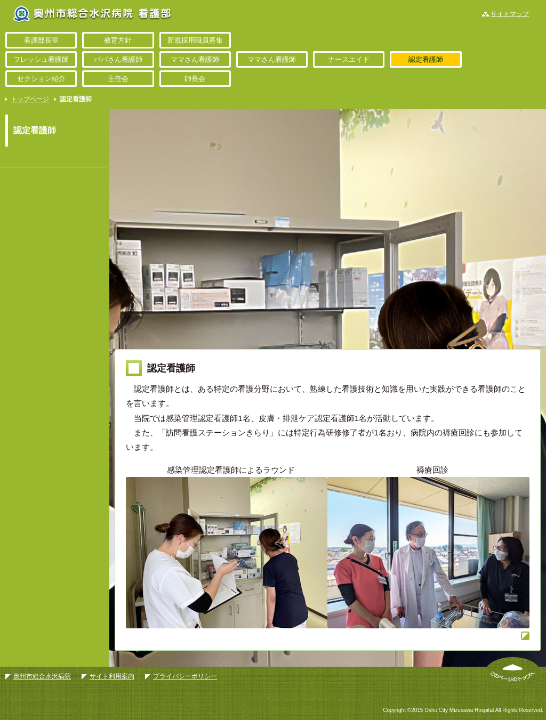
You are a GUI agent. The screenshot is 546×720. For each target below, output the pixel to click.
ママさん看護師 (195, 59)
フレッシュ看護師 (41, 59)
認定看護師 (425, 59)
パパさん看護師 (118, 59)
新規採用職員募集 (195, 40)
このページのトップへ (513, 673)
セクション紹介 (41, 79)
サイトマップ (510, 14)
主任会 (118, 79)
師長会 (194, 79)
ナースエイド (349, 59)
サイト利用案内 (112, 676)
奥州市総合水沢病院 (42, 676)
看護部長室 (41, 40)
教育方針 (118, 40)
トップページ (30, 99)
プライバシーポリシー (185, 676)
